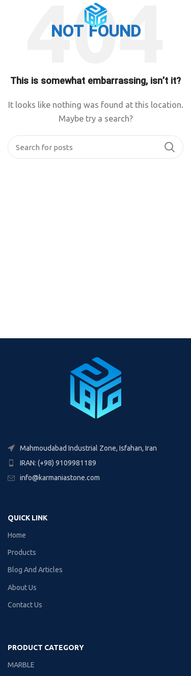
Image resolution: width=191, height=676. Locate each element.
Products (22, 552)
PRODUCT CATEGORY (46, 647)
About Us (22, 587)
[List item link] (95, 462)
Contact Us (25, 605)
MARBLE (21, 665)
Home (17, 535)
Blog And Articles (35, 570)
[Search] (95, 147)
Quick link (27, 518)
